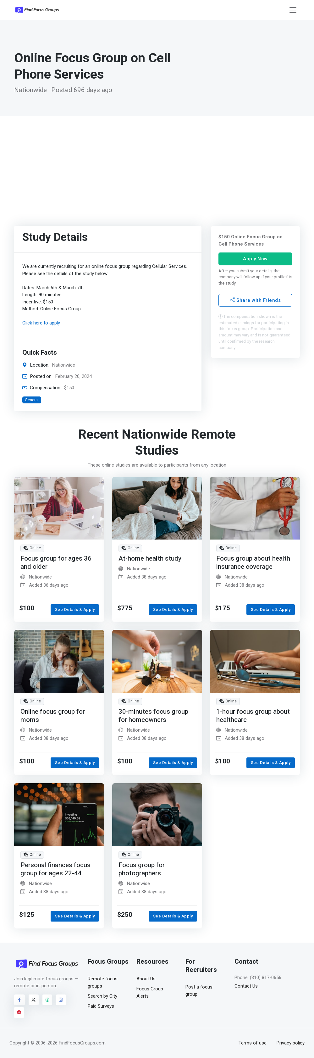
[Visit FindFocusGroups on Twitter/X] (34, 999)
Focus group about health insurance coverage (253, 563)
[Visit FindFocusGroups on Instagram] (61, 999)
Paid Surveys (101, 1006)
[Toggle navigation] (293, 10)
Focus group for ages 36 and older (55, 563)
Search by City (102, 996)
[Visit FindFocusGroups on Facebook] (19, 999)
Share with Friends (255, 300)
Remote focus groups (103, 982)
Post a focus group (198, 990)
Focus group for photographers (141, 869)
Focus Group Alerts (149, 992)
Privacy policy (291, 1043)
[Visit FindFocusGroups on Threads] (47, 999)
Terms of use (253, 1043)
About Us (146, 979)
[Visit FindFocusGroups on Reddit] (19, 1012)
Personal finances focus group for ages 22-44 (55, 869)
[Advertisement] (157, 163)
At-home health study (149, 558)
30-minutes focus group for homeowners (153, 716)
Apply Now (255, 259)
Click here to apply (41, 323)
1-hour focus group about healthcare (253, 716)
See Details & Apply (75, 609)
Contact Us (246, 986)
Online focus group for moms (52, 716)
